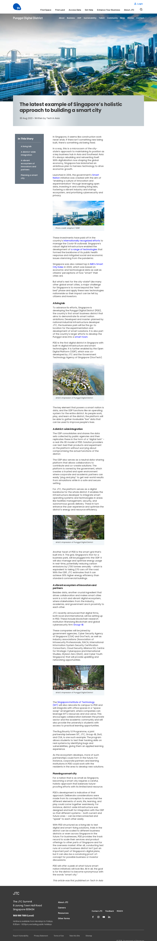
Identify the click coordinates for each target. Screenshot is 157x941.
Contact (140, 18)
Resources (63, 913)
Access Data (75, 9)
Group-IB (78, 624)
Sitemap (89, 936)
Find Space (45, 9)
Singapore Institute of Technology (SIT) (74, 704)
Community (112, 18)
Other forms (64, 918)
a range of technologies (84, 249)
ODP (79, 18)
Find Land (60, 9)
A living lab (26, 146)
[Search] (141, 10)
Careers (62, 907)
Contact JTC (97, 911)
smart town (81, 336)
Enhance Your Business (108, 9)
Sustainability (90, 18)
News (122, 18)
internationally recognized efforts (82, 240)
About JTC (129, 9)
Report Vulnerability (20, 936)
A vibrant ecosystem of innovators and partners (28, 165)
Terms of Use (59, 936)
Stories (130, 18)
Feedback (109, 911)
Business (71, 18)
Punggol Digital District (28, 18)
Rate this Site (75, 936)
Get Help (89, 9)
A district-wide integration (28, 153)
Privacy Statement (41, 936)
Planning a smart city (29, 177)
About (62, 18)
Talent (102, 18)
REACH (120, 911)
